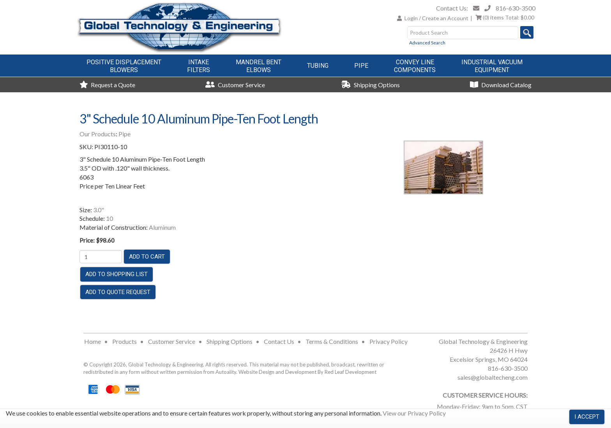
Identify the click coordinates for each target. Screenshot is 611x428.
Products (124, 341)
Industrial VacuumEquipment (492, 66)
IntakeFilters (198, 66)
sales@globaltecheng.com (492, 377)
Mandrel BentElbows (258, 66)
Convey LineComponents (415, 66)
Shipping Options (370, 84)
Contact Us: (452, 8)
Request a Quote (107, 84)
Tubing (317, 65)
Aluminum (162, 227)
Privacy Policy (388, 341)
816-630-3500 (515, 8)
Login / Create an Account (436, 18)
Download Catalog (501, 84)
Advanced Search (427, 43)
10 (109, 218)
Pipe (361, 65)
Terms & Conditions (332, 341)
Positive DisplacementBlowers (124, 66)
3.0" (98, 209)
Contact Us (279, 341)
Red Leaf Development (350, 372)
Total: (504, 17)
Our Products (97, 133)
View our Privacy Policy (414, 413)
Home (92, 341)
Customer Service (235, 84)
